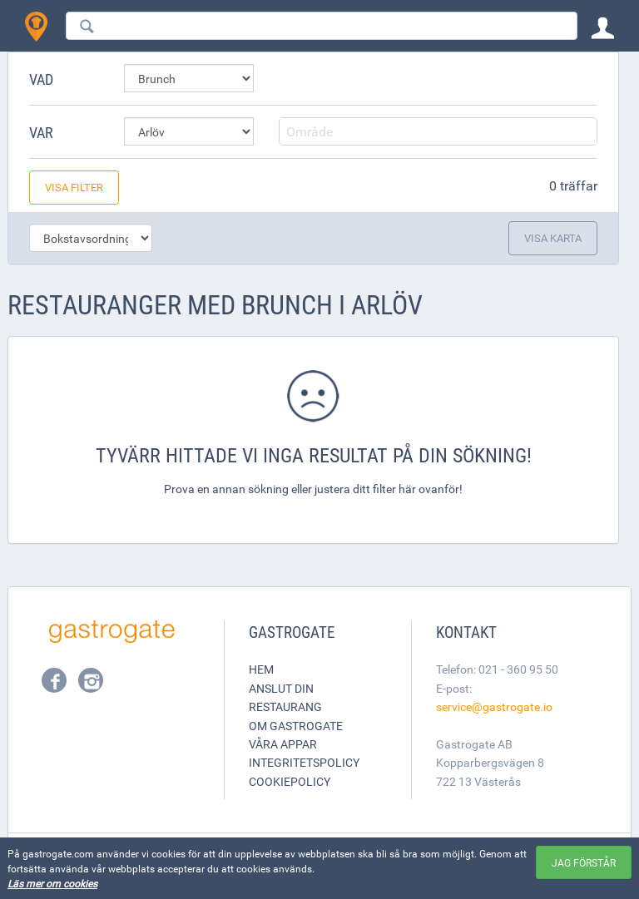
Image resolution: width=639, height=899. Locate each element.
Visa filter (74, 187)
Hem (261, 669)
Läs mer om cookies (52, 883)
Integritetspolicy (304, 762)
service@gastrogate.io (494, 706)
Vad (41, 79)
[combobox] (321, 26)
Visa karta (553, 237)
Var (41, 132)
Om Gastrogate (296, 726)
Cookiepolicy (289, 781)
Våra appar (283, 744)
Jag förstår (584, 862)
